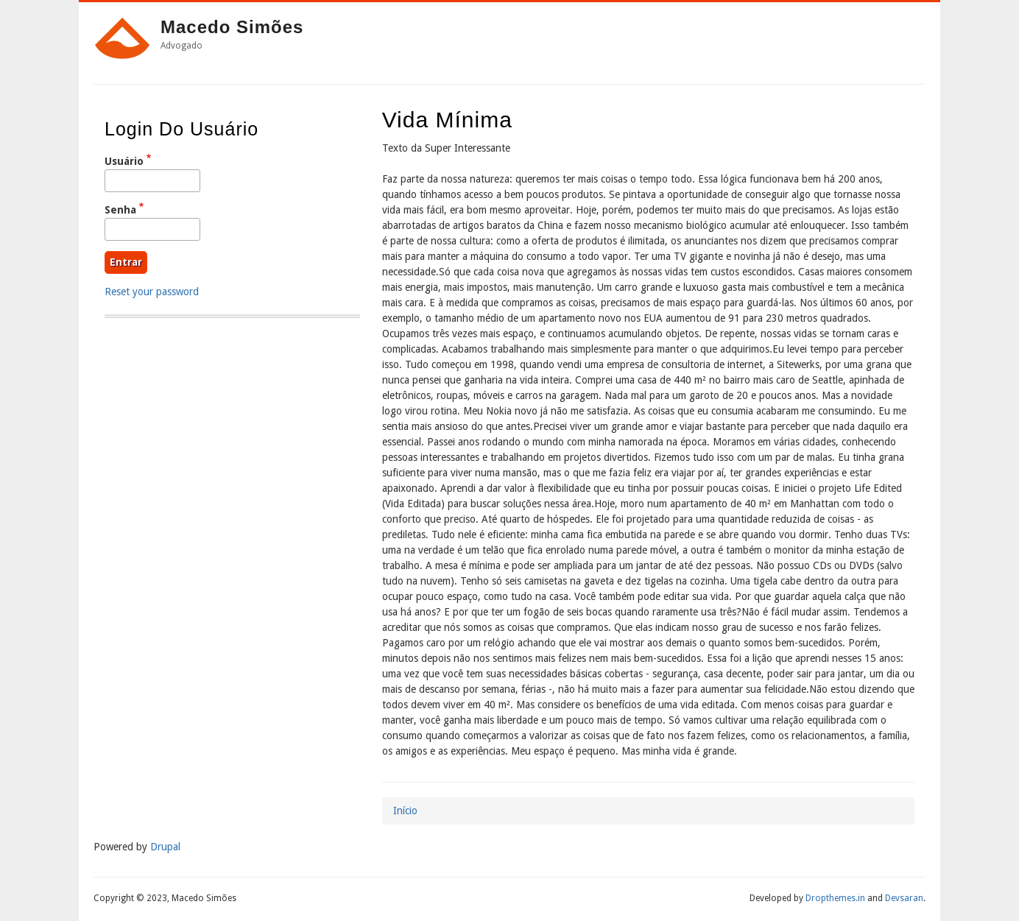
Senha (120, 210)
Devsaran (904, 898)
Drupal (165, 847)
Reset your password (152, 291)
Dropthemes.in (835, 898)
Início (405, 810)
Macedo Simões (232, 27)
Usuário (124, 161)
